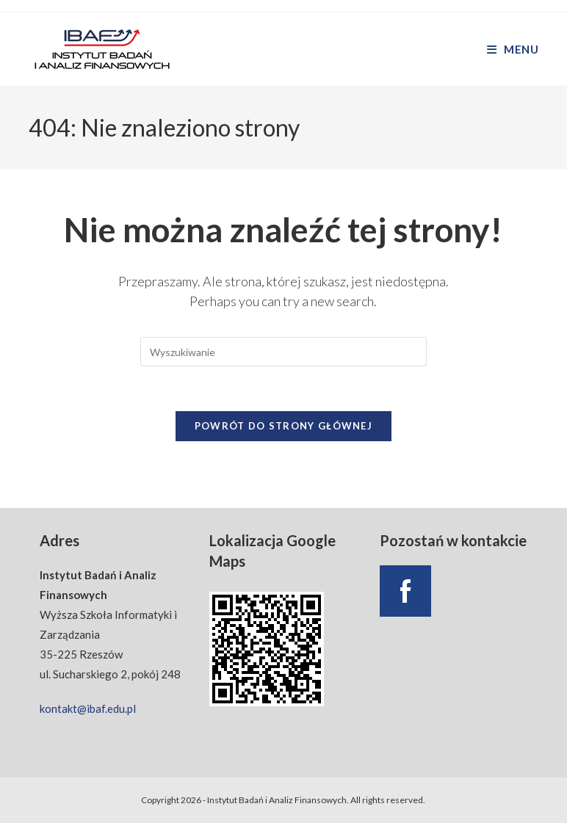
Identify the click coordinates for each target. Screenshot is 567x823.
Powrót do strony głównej (283, 426)
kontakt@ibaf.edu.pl (88, 708)
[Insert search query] (283, 351)
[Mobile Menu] (513, 49)
